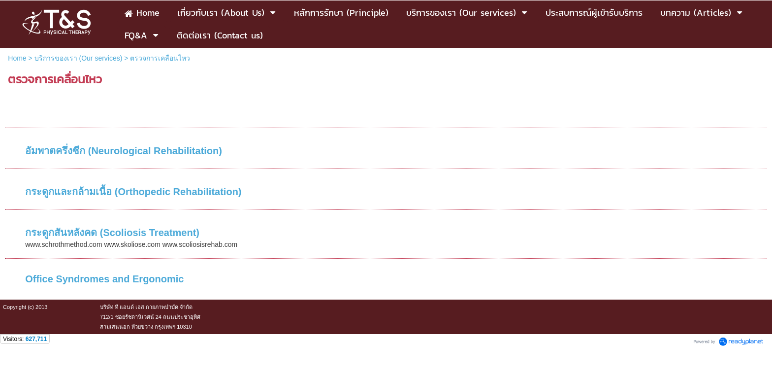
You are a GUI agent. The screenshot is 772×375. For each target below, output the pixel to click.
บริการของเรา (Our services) (78, 58)
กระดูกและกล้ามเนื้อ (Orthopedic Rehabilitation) (133, 191)
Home (17, 58)
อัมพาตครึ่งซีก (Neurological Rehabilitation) (123, 150)
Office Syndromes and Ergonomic (104, 278)
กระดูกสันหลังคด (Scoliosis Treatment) (112, 232)
